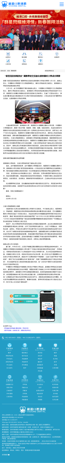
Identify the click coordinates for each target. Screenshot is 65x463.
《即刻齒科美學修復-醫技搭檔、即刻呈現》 (16, 328)
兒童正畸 (55, 390)
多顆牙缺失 (9, 362)
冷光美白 (40, 384)
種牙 (9, 352)
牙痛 (55, 365)
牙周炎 (25, 384)
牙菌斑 (40, 399)
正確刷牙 (10, 390)
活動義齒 (40, 368)
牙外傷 (55, 393)
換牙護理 (55, 396)
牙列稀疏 (25, 365)
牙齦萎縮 (25, 399)
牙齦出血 (25, 387)
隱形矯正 (25, 352)
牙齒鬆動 (25, 396)
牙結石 (40, 396)
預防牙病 (10, 387)
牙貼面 (40, 371)
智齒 (55, 355)
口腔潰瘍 (55, 368)
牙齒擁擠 (25, 359)
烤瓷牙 (40, 359)
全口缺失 (10, 368)
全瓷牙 (40, 355)
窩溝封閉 (55, 387)
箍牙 (24, 368)
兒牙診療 (55, 399)
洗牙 (40, 387)
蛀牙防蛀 (55, 384)
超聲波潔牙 (40, 390)
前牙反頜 (25, 355)
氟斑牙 (40, 362)
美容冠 (40, 352)
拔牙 (55, 362)
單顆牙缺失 (9, 355)
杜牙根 (55, 359)
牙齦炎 (25, 390)
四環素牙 (40, 365)
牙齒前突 (25, 362)
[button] (2, 25)
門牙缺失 (10, 359)
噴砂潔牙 (40, 393)
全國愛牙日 (9, 384)
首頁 (8, 70)
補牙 (55, 352)
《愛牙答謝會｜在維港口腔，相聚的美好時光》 (17, 330)
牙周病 (25, 393)
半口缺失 (10, 365)
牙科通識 (10, 393)
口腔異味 (10, 396)
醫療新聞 (13, 70)
